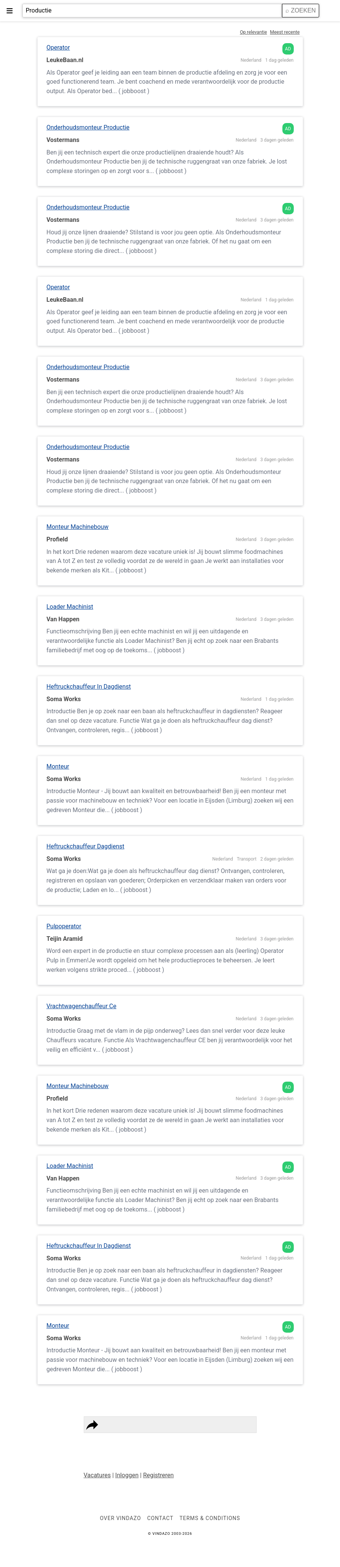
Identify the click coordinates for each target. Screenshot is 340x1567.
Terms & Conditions (141, 1441)
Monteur (58, 766)
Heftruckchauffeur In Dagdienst (89, 686)
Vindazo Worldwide (223, 1441)
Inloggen (127, 1475)
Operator (58, 47)
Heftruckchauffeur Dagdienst (86, 846)
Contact (182, 1441)
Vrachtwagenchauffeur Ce (81, 1006)
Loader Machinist (70, 606)
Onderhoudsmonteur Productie (88, 127)
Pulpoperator (64, 926)
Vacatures (97, 1475)
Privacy (100, 1441)
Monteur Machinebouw (78, 526)
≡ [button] (9, 10)
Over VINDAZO (120, 1518)
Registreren (158, 1475)
